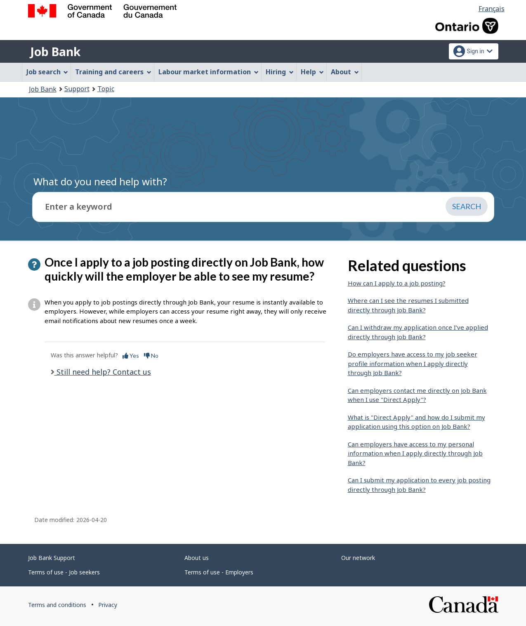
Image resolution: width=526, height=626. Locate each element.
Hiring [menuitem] (280, 71)
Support (77, 88)
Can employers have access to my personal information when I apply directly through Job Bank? (415, 453)
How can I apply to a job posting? (397, 283)
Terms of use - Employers (218, 572)
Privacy (107, 605)
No (151, 355)
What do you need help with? (100, 181)
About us (196, 558)
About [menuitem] (345, 71)
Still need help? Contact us (102, 372)
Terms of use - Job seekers (64, 572)
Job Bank (55, 51)
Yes (131, 355)
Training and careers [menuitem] (113, 71)
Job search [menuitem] (47, 71)
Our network (358, 558)
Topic (105, 88)
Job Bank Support (51, 558)
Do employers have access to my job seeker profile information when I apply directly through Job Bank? (412, 363)
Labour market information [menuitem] (208, 71)
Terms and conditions (57, 605)
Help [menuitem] (312, 71)
